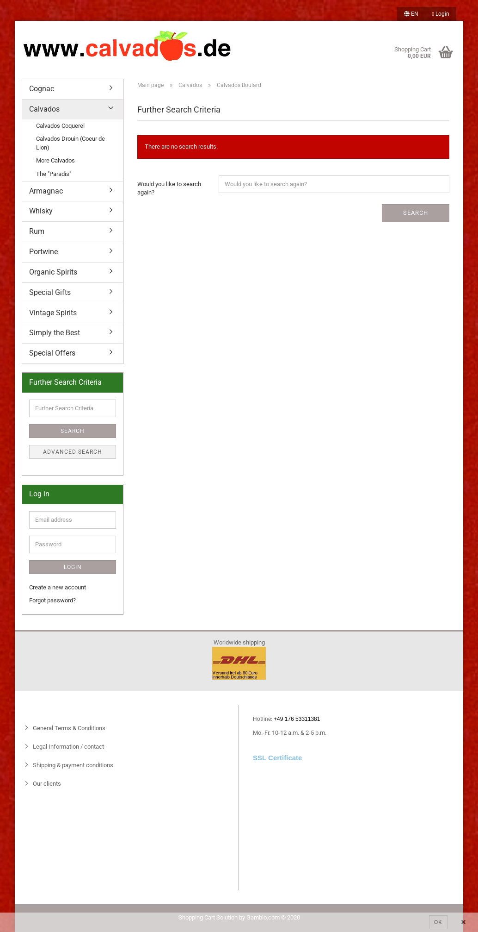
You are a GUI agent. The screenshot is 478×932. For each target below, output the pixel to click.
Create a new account (57, 587)
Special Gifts (50, 292)
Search (415, 212)
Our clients (46, 783)
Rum (36, 231)
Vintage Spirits (53, 312)
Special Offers (52, 353)
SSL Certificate (277, 758)
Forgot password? (52, 600)
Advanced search (72, 452)
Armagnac (46, 191)
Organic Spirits (53, 272)
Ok (438, 922)
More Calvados (55, 160)
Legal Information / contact (67, 746)
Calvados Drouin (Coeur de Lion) (70, 143)
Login (440, 14)
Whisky (41, 210)
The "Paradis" (53, 173)
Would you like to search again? (169, 188)
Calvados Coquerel (60, 125)
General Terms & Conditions (68, 728)
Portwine (43, 251)
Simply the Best (54, 332)
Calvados (44, 109)
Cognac (41, 88)
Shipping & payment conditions (72, 765)
